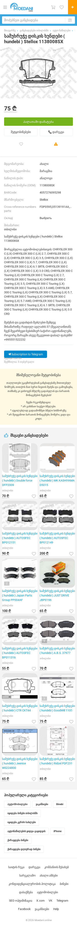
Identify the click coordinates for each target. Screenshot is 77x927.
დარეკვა (34, 867)
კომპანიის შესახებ (56, 867)
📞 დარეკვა (56, 132)
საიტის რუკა (16, 867)
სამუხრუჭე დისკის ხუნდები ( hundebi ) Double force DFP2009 (19, 480)
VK (50, 900)
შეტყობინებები (21, 132)
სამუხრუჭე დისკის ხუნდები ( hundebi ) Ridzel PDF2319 (57, 761)
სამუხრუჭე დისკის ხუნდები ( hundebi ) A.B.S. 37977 (57, 651)
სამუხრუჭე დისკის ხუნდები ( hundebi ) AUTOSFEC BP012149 (57, 538)
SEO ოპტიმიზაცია (20, 900)
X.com (40, 900)
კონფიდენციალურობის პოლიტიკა (32, 883)
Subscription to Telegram (25, 354)
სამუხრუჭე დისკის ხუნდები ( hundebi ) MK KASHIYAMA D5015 (57, 480)
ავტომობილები (47, 892)
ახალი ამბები (49, 875)
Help (56, 909)
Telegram (62, 900)
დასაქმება (26, 892)
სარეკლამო (27, 875)
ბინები (64, 883)
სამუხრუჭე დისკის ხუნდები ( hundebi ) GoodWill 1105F (57, 708)
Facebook (24, 909)
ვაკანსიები (42, 909)
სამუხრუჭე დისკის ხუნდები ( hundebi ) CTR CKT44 (19, 708)
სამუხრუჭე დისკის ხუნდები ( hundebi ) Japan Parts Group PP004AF (19, 595)
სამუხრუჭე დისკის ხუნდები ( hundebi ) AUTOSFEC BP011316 (19, 653)
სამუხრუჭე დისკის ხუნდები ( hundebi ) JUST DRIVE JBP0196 (57, 595)
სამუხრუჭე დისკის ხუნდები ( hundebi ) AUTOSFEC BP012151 (19, 538)
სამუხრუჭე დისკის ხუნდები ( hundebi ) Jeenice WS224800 (19, 763)
